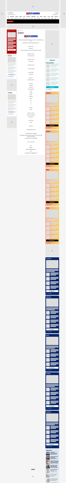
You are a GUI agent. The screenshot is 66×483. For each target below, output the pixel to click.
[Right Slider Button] (58, 16)
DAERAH (20, 16)
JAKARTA (12, 18)
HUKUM (23, 18)
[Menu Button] (10, 13)
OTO (42, 18)
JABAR (8, 18)
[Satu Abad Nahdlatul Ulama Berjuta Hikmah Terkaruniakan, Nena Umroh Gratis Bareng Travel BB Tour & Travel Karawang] (48, 453)
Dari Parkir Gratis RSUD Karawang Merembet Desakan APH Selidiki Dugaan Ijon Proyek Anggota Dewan (54, 466)
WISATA (45, 16)
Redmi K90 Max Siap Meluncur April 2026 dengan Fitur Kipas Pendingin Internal (54, 462)
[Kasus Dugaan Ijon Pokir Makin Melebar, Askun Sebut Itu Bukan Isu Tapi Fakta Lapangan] (48, 458)
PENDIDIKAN (33, 16)
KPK (29, 18)
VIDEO (32, 18)
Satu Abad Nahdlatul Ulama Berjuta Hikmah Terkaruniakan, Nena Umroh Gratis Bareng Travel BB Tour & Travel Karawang (54, 453)
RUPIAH (52, 18)
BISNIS (45, 18)
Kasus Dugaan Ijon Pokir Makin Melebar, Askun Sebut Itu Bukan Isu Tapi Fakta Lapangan (54, 457)
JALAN (49, 16)
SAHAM (49, 18)
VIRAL (35, 18)
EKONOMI (38, 18)
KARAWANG (12, 16)
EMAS (55, 18)
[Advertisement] (33, 6)
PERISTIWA (28, 16)
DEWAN (16, 16)
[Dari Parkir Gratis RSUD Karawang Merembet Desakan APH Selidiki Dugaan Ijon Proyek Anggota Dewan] (48, 467)
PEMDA (41, 16)
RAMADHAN (57, 16)
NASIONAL (16, 18)
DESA (24, 16)
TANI (37, 16)
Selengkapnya (12, 49)
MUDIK (52, 16)
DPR (26, 18)
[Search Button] (56, 13)
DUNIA (20, 18)
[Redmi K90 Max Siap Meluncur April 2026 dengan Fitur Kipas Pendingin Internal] (48, 462)
